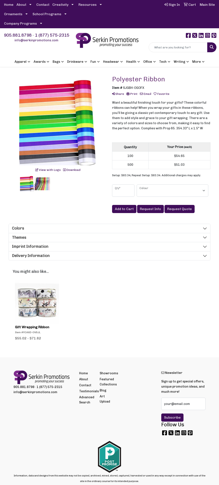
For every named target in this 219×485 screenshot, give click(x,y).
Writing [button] (179, 62)
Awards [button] (40, 62)
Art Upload (105, 398)
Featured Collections (107, 381)
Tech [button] (163, 62)
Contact (42, 5)
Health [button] (131, 62)
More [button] (196, 62)
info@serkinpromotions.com (36, 40)
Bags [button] (56, 62)
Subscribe (172, 417)
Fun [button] (93, 62)
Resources (87, 5)
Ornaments (13, 14)
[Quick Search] (178, 47)
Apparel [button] (21, 62)
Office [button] (147, 62)
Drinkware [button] (75, 62)
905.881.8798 (18, 35)
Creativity (60, 5)
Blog (103, 390)
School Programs (47, 14)
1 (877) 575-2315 (52, 35)
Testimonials (87, 391)
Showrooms (107, 373)
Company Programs (20, 23)
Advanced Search (86, 399)
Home (8, 5)
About (21, 5)
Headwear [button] (111, 62)
